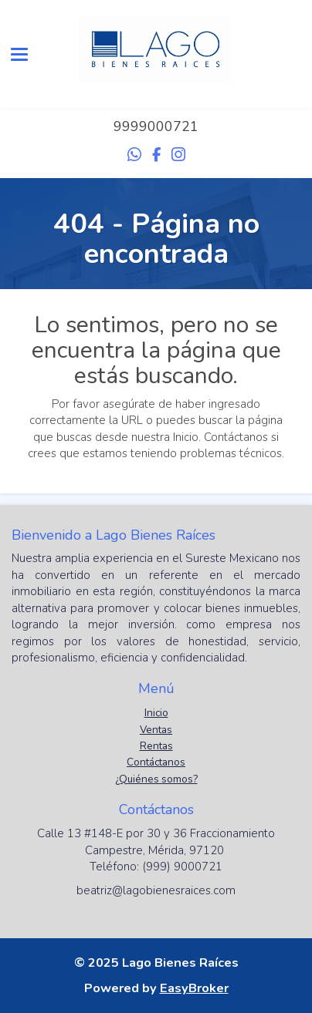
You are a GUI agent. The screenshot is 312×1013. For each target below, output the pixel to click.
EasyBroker (194, 988)
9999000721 (156, 126)
